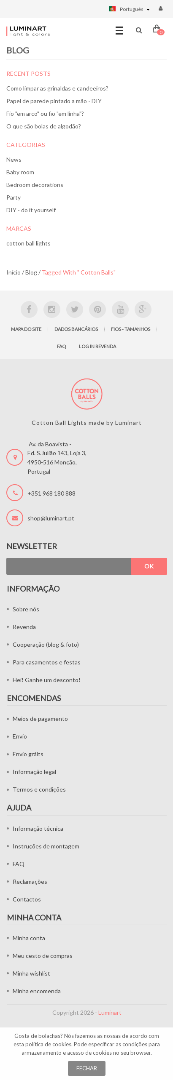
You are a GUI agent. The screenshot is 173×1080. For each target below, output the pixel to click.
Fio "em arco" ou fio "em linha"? (45, 113)
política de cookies (48, 1044)
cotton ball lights (28, 243)
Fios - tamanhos (130, 329)
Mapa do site (26, 329)
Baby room (20, 172)
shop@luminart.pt (50, 518)
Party (13, 197)
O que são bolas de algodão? (43, 126)
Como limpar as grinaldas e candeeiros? (57, 88)
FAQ (61, 346)
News (14, 159)
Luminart (110, 1012)
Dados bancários (76, 329)
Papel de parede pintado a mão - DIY (54, 100)
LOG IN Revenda (97, 346)
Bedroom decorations (34, 184)
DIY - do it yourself (31, 209)
